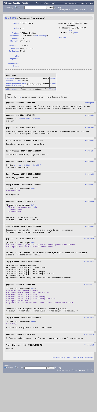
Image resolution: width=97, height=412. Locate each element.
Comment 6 (89, 178)
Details (53, 78)
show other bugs (40, 36)
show (76, 33)
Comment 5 (89, 165)
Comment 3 (89, 143)
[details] (36, 120)
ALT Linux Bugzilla (12, 3)
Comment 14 (89, 357)
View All (52, 89)
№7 (32, 211)
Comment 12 (89, 301)
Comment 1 (89, 116)
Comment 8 (89, 207)
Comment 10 (89, 249)
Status (16, 23)
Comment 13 (89, 339)
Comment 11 (89, 275)
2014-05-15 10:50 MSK (13, 86)
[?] (55, 7)
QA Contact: (14, 51)
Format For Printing (58, 381)
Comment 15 (89, 368)
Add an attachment (12, 89)
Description (89, 103)
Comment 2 (89, 129)
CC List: (63, 33)
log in (19, 97)
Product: (15, 33)
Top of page (88, 381)
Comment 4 (89, 154)
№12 (33, 342)
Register (60, 10)
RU (92, 10)
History (71, 30)
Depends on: (13, 63)
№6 (32, 193)
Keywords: (14, 59)
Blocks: (16, 66)
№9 (32, 253)
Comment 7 (89, 189)
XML (68, 381)
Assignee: (15, 48)
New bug (9, 7)
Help (59, 7)
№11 (33, 304)
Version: (15, 38)
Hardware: (14, 41)
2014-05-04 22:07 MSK (13, 80)
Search (20, 7)
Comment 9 (89, 236)
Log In (67, 10)
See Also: (63, 37)
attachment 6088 (22, 120)
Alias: (16, 28)
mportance (14, 46)
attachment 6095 (22, 169)
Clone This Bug (77, 381)
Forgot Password (78, 10)
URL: (17, 56)
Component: (14, 36)
